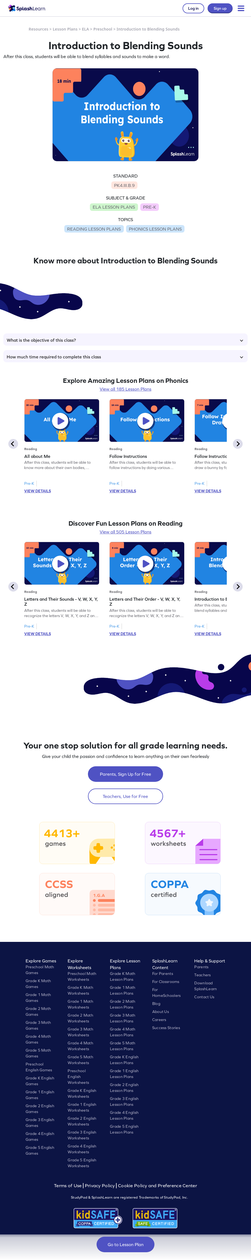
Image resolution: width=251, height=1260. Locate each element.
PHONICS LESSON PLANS (155, 228)
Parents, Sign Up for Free (125, 774)
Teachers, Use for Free (125, 796)
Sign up (220, 8)
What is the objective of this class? (125, 340)
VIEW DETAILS (37, 491)
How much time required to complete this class (125, 356)
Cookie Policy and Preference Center (157, 1185)
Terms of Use (68, 1185)
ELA (85, 29)
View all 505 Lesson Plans (125, 531)
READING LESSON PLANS (94, 228)
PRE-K (149, 206)
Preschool (102, 29)
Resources (38, 29)
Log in (193, 8)
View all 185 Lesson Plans (125, 388)
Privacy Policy (100, 1185)
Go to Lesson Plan (126, 1244)
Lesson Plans (65, 29)
